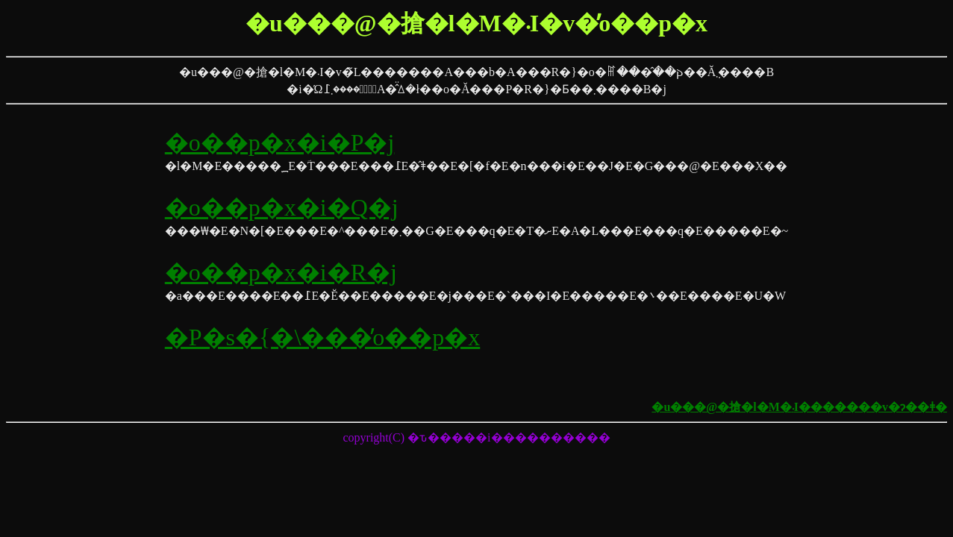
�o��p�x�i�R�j (281, 272)
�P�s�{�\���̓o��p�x (323, 337)
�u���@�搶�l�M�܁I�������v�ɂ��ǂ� (799, 407)
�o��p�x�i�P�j (280, 142)
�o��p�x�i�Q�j (282, 207)
